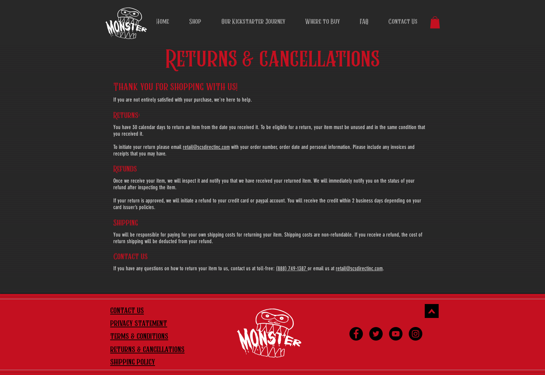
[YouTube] (395, 334)
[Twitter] (376, 334)
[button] (435, 22)
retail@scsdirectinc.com (206, 147)
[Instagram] (415, 334)
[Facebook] (356, 334)
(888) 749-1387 (292, 268)
